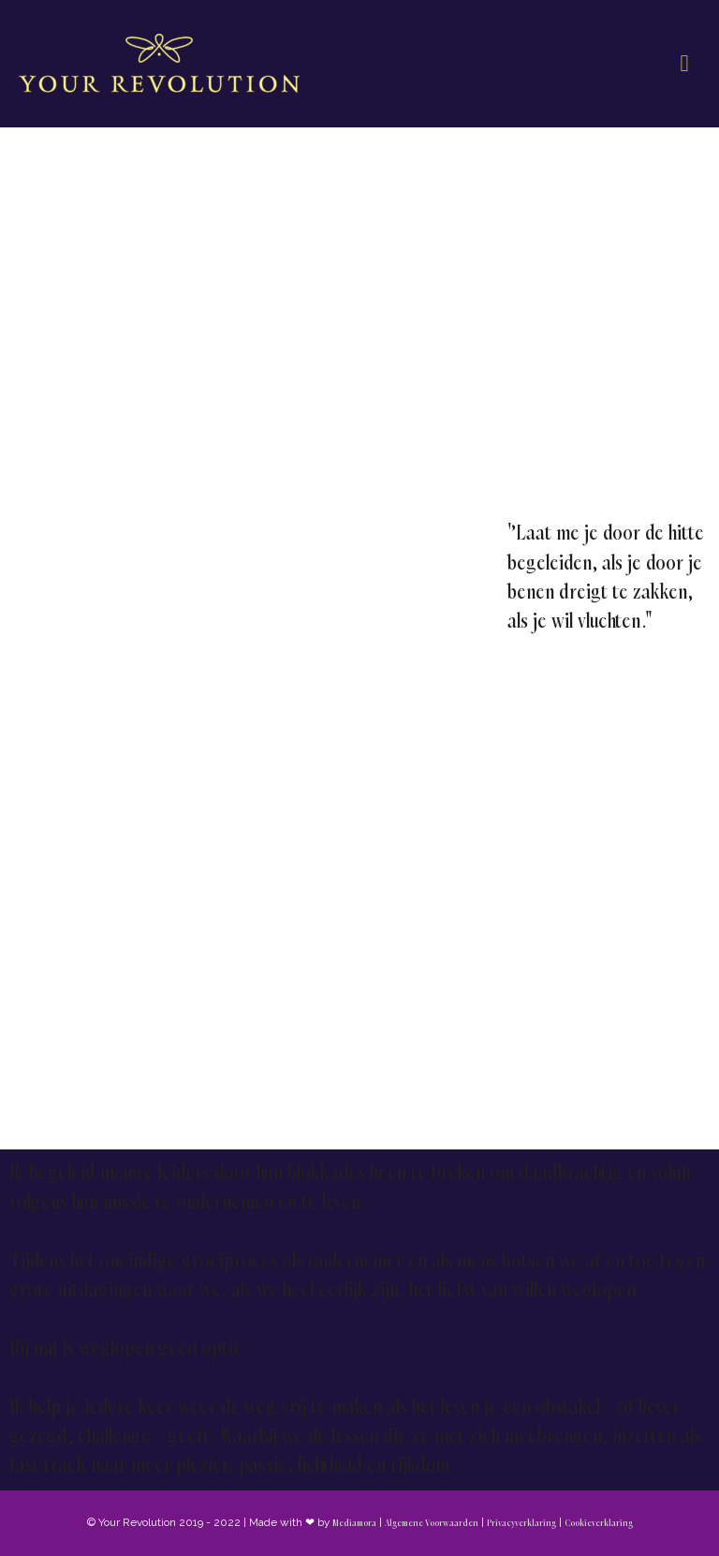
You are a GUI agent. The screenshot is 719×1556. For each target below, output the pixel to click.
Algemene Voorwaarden (431, 1523)
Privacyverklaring (521, 1523)
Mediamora (354, 1523)
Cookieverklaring (599, 1523)
